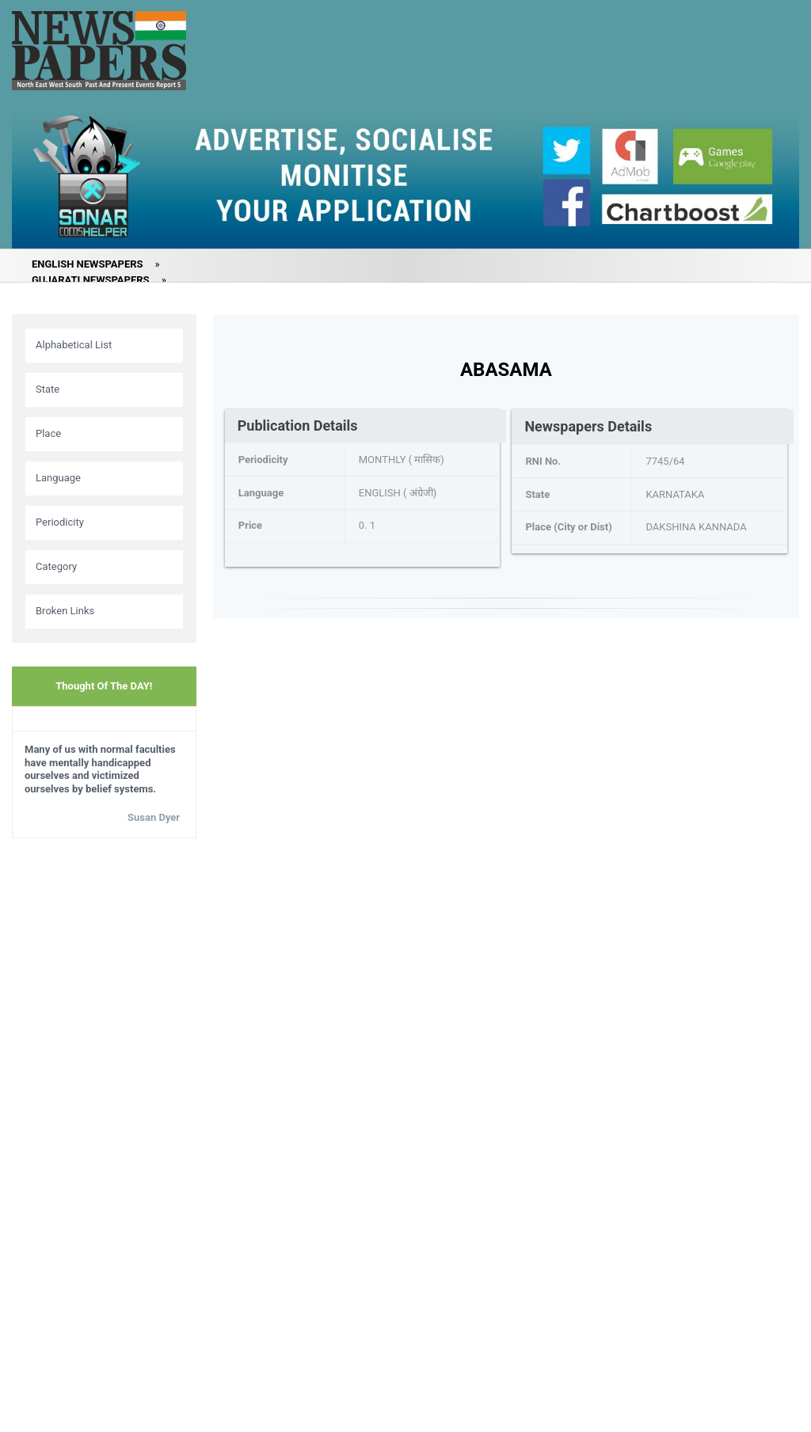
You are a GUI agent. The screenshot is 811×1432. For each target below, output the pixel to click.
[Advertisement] (104, 1099)
